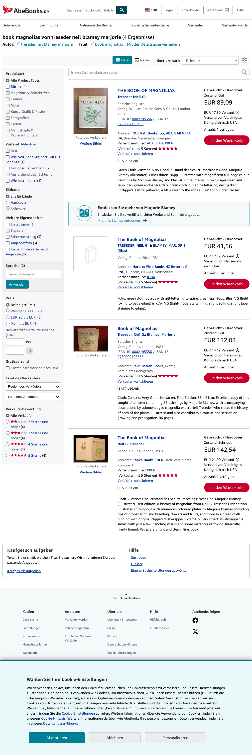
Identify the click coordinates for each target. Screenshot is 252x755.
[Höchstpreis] (15, 351)
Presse (111, 628)
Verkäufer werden (236, 25)
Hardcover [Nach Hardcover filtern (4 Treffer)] (18, 202)
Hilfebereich (158, 620)
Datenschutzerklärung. (60, 723)
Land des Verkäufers (23, 397)
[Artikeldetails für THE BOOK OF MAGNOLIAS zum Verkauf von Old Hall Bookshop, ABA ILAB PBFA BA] (91, 111)
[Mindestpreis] (15, 341)
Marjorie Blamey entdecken (123, 220)
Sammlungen (49, 25)
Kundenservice (159, 628)
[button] (244, 72)
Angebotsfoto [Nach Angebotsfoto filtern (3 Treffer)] (21, 243)
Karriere (112, 636)
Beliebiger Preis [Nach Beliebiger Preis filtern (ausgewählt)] (21, 305)
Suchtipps (138, 557)
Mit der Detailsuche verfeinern (153, 44)
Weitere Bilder (91, 143)
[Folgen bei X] (195, 632)
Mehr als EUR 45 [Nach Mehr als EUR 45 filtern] (22, 323)
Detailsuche (11, 25)
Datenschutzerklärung (122, 644)
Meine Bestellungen (35, 644)
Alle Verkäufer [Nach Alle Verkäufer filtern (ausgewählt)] (22, 416)
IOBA (151, 277)
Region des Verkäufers (25, 386)
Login (168, 10)
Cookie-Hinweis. (53, 718)
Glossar (136, 564)
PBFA (169, 143)
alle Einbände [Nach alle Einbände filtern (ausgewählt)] (19, 196)
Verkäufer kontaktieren (135, 153)
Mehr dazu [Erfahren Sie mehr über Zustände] (28, 144)
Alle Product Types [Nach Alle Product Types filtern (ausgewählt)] (23, 80)
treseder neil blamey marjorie (47, 44)
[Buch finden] (121, 10)
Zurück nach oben (126, 598)
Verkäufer (195, 25)
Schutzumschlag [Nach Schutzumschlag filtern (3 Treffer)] (23, 237)
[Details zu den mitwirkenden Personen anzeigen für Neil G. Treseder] (131, 444)
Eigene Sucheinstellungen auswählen (159, 570)
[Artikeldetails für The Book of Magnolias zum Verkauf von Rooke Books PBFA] (91, 449)
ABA (150, 143)
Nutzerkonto (189, 10)
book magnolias (109, 44)
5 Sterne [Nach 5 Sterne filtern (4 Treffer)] (28, 455)
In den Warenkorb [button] (227, 140)
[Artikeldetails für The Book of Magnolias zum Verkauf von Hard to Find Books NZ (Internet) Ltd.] (91, 253)
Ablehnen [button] (115, 737)
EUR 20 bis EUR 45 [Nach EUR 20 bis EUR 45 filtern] (24, 317)
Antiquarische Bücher (96, 25)
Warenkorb (29, 652)
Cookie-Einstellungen (78, 713)
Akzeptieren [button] (56, 737)
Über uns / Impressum (122, 620)
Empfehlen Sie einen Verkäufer (78, 638)
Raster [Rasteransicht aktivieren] (142, 60)
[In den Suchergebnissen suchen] (159, 72)
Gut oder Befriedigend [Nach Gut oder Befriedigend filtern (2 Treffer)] (28, 168)
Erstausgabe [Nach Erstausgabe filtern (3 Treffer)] (20, 224)
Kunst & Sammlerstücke (150, 25)
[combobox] (90, 10)
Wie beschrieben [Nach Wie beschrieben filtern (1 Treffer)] (23, 181)
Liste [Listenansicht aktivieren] (122, 60)
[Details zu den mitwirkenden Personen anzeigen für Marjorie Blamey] (161, 334)
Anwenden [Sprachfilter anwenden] (17, 284)
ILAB (159, 143)
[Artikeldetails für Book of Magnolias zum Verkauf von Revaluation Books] (91, 338)
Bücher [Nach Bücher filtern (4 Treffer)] (16, 86)
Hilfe (240, 10)
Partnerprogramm (77, 628)
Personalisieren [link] (175, 737)
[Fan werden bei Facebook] (195, 621)
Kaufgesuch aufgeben (24, 571)
